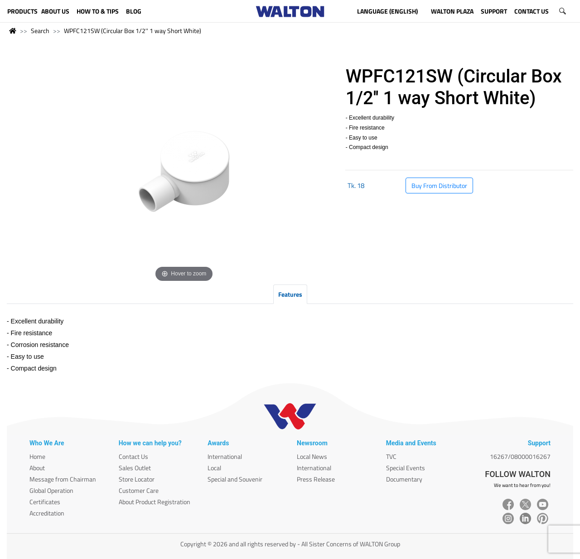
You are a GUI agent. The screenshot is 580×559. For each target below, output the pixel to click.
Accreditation (46, 513)
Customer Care (139, 490)
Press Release (316, 479)
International (225, 456)
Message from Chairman (62, 479)
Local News (312, 456)
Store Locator (137, 479)
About (37, 467)
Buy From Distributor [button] (439, 185)
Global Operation (51, 490)
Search (40, 30)
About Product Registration (154, 501)
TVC (391, 456)
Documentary (404, 479)
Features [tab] (290, 294)
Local (214, 467)
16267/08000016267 (520, 456)
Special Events (405, 467)
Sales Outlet (135, 467)
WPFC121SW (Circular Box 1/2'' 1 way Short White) (132, 30)
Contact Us (133, 456)
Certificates (44, 501)
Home (37, 456)
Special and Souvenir (235, 479)
